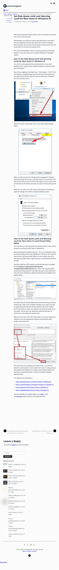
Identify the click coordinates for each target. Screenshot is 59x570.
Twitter (42, 394)
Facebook (19, 396)
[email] (31, 544)
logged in (14, 445)
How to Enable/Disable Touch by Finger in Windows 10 (32, 390)
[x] (28, 544)
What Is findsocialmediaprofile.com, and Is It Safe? (16, 528)
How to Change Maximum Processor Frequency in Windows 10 (35, 384)
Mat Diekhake (9, 18)
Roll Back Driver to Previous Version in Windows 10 (44, 432)
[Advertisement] (35, 28)
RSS (7, 10)
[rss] (34, 544)
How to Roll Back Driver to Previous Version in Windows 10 (33, 381)
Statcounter (3, 562)
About (24, 551)
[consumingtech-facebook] (24, 544)
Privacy (34, 551)
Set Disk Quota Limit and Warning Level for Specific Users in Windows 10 (16, 432)
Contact (29, 551)
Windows (9, 14)
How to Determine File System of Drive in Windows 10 (32, 387)
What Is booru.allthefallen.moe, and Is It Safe (16, 490)
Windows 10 (15, 14)
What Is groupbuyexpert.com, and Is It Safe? (16, 521)
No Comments (9, 22)
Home (5, 14)
